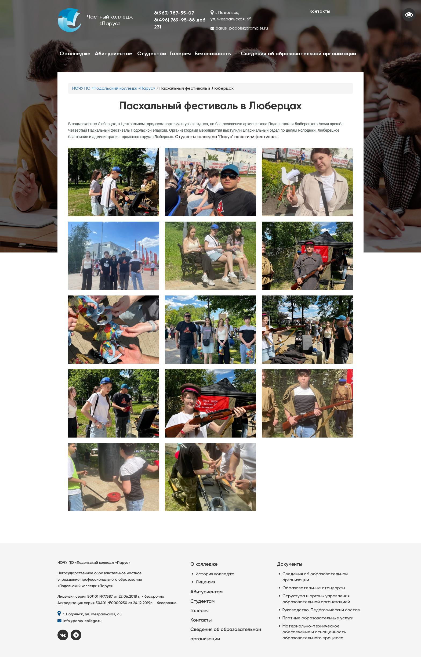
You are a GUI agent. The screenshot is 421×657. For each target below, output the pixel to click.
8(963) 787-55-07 (174, 13)
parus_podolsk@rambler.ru (242, 28)
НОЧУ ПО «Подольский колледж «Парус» (113, 88)
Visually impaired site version (409, 14)
